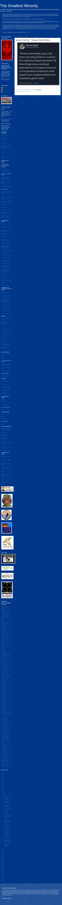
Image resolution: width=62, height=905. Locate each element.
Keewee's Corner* (4, 673)
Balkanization (3, 341)
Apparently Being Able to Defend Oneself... (7, 809)
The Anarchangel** (4, 717)
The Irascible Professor (5, 731)
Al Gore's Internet (4, 328)
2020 (4, 775)
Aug (4, 784)
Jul (4, 786)
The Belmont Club (4, 721)
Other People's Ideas (7, 78)
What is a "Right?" (4, 135)
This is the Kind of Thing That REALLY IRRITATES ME (6, 443)
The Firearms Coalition (5, 728)
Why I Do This (4, 224)
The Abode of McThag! (5, 712)
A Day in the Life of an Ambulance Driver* (5, 613)
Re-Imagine (5, 812)
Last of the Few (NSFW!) (6, 675)
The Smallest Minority (19, 6)
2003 (4, 880)
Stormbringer (3, 709)
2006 (4, 874)
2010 (4, 867)
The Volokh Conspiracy (5, 750)
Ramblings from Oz (5, 697)
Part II (2, 141)
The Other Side (4, 207)
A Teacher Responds (5, 338)
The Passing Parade (5, 736)
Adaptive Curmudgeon (5, 617)
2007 (4, 873)
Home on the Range (5, 606)
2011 (4, 865)
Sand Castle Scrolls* (5, 702)
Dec (4, 777)
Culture (2, 414)
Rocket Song (3, 699)
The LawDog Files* (5, 733)
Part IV (2, 154)
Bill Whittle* (3, 628)
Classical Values (4, 638)
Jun (4, 788)
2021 (4, 773)
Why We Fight (4, 277)
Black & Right (3, 631)
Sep (4, 782)
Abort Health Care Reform (6, 304)
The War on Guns (4, 751)
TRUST (2, 209)
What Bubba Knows (5, 766)
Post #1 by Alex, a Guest (6, 118)
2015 (4, 858)
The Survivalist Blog (5, 740)
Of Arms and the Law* (5, 689)
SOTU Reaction (6, 838)
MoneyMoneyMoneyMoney (6, 332)
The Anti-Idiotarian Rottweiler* (4, 719)
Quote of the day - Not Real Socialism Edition (7, 817)
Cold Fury (3, 643)
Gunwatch (3, 662)
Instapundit (3, 667)
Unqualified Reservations (6, 758)
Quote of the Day (4, 233)
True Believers (4, 400)
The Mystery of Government (6, 250)
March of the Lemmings (5, 402)
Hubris (2, 416)
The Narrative (3, 384)
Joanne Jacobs (4, 670)
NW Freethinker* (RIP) (5, 687)
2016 (4, 856)
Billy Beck (29, 32)
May (4, 790)
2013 (4, 862)
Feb (4, 795)
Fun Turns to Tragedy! (5, 657)
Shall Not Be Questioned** (6, 707)
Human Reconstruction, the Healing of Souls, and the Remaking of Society (6, 300)
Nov (4, 779)
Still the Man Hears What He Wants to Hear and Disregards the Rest (6, 246)
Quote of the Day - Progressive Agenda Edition (6, 832)
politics (20, 91)
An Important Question (5, 371)
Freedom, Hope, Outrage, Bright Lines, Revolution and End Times (6, 217)
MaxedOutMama (35, 16)
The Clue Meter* (4, 724)
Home (37, 97)
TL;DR (2, 479)
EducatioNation (4, 651)
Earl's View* (3, 650)
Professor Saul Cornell (5, 124)
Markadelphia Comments (6, 263)
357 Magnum (3, 608)
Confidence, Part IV (5, 313)
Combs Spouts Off (4, 645)
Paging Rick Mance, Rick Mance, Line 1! (7, 806)
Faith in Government (5, 252)
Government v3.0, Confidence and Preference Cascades (6, 482)
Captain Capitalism (4, 636)
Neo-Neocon (3, 682)
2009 (4, 869)
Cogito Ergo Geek (4, 641)
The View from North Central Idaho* (5, 748)
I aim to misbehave (4, 665)
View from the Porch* (5, 760)
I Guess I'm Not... (6, 255)
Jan (4, 848)
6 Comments (29, 89)
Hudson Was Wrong (5, 376)
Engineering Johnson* (5, 653)
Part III (2, 152)
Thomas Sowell (27, 91)
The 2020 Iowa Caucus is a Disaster (6, 845)
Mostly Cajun (3, 680)
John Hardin (5, 87)
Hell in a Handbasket (5, 663)
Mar (4, 793)
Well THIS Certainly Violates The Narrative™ (7, 798)
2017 (4, 854)
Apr (4, 792)
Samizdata (3, 700)
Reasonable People (5, 404)
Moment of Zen (6, 824)
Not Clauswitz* (4, 685)
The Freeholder (4, 730)
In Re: (4, 423)
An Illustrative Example (5, 143)
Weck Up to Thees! (5, 764)
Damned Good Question (6, 827)
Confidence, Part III (5, 311)
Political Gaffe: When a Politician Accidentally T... (7, 802)
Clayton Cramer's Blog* (5, 640)
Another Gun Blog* (4, 623)
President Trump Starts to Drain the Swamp (7, 821)
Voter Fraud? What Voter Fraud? (7, 836)
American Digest (4, 622)
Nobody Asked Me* (5, 684)
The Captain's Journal (5, 723)
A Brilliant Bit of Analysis (5, 306)
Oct (4, 780)
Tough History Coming (5, 409)
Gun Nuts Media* (4, 658)
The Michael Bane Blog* (5, 735)
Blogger (33, 902)
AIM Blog (3, 618)
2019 (4, 851)
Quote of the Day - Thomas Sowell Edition (6, 841)
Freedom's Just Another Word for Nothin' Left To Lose (5, 475)
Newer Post (18, 97)
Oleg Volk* (3, 690)
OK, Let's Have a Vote (5, 285)
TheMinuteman (5, 91)
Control (3, 282)
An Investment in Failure (5, 257)
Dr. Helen (3, 648)
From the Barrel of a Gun (6, 655)
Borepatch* (3, 635)
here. (4, 116)
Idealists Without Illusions (6, 280)
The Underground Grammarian (4, 745)
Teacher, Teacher (4, 711)
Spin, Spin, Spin (4, 432)
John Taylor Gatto (4, 672)
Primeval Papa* (4, 695)
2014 (4, 860)
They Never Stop (5, 390)
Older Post (58, 97)
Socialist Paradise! (6, 814)
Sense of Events (4, 706)
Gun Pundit (3, 660)
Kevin (4, 89)
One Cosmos (3, 692)
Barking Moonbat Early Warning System (5, 626)
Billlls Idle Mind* (4, 629)
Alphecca (3, 620)
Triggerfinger (3, 755)
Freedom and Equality (5, 275)
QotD (23, 91)
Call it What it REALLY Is (6, 243)
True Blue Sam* (4, 756)
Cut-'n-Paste (3, 204)
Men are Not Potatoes (5, 677)
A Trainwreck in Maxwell (5, 615)
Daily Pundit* (3, 646)
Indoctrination (3, 330)
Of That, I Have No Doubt (6, 450)
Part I (2, 167)
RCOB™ (3, 325)
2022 (4, 772)
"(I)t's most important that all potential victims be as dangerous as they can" (6, 178)
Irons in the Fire (4, 668)
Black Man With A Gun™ (6, 633)
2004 (4, 878)
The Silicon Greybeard (5, 738)
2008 (4, 871)
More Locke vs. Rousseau (6, 309)
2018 (4, 852)
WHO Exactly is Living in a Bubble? (7, 829)
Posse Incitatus (4, 694)
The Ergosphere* (4, 726)
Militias (2, 195)
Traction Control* (4, 753)
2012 (4, 863)
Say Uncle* (3, 704)
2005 (4, 876)
